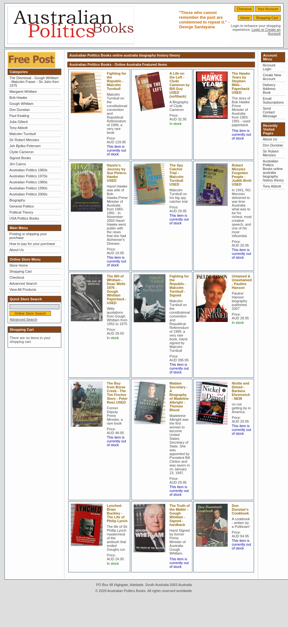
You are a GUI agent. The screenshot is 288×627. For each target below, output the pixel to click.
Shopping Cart (267, 18)
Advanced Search (23, 283)
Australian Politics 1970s (28, 176)
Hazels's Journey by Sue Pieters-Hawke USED (117, 172)
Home (245, 18)
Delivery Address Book (269, 88)
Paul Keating (19, 116)
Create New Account (272, 77)
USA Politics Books (24, 218)
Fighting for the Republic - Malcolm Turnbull (116, 81)
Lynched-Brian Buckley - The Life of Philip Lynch (117, 513)
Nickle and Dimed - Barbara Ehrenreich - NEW (241, 390)
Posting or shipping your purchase (28, 236)
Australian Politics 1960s (28, 170)
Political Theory (21, 212)
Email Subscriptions (273, 100)
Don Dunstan (19, 110)
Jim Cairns (17, 164)
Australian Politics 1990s (28, 188)
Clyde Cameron (21, 152)
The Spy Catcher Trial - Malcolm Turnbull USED (177, 174)
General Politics (21, 206)
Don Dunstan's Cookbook (240, 509)
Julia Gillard (18, 122)
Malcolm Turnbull (22, 134)
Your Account (268, 9)
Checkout (244, 9)
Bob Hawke (18, 97)
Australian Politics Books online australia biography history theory (273, 170)
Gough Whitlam (21, 104)
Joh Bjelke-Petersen (24, 146)
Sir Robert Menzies (24, 140)
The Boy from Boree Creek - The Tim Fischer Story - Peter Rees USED (117, 392)
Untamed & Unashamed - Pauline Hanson (241, 282)
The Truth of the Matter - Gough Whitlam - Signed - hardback (180, 515)
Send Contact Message (270, 112)
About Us (16, 250)
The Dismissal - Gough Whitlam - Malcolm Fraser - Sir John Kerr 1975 (34, 81)
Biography (17, 200)
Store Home (18, 265)
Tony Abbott (18, 128)
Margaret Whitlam (23, 91)
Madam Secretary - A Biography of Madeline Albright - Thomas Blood (179, 396)
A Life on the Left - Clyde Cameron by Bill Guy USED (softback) (180, 85)
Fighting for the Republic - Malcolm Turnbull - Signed (179, 285)
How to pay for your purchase (32, 244)
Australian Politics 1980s (28, 182)
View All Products (22, 289)
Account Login (269, 67)
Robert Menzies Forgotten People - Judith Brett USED (241, 174)
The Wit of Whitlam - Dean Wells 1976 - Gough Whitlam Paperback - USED (116, 289)
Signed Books (20, 158)
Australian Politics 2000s (28, 194)
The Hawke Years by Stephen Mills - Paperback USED (241, 83)
